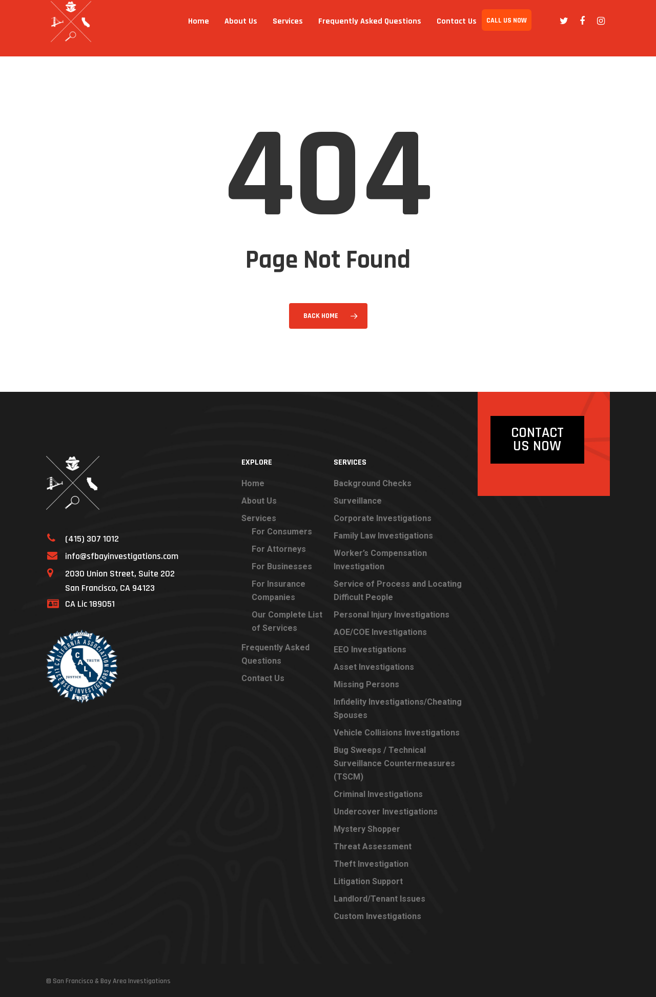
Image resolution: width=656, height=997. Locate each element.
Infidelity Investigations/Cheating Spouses (398, 708)
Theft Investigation (371, 864)
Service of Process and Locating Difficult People (398, 590)
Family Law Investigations (383, 536)
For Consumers (282, 531)
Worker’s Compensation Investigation (380, 559)
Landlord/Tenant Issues (379, 899)
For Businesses (282, 566)
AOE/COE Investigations (380, 632)
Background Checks (373, 483)
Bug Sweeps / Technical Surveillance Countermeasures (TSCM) (394, 763)
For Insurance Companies (278, 590)
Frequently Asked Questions (369, 28)
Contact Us (457, 28)
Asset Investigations (374, 667)
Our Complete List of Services (287, 621)
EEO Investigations (370, 649)
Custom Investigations (377, 916)
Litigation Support (368, 881)
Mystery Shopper (367, 829)
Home (198, 28)
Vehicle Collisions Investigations (397, 732)
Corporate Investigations (383, 518)
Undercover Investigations (386, 811)
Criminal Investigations (378, 794)
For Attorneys (279, 549)
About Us (240, 28)
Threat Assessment (373, 846)
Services (288, 28)
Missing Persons (366, 684)
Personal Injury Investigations (391, 615)
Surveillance (358, 501)
